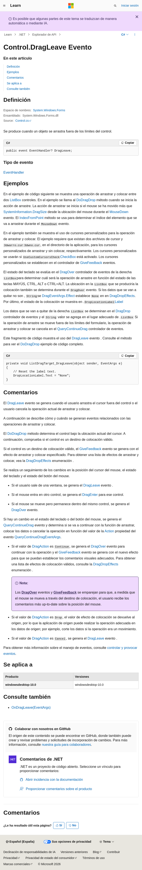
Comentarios (15, 77)
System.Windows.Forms (49, 110)
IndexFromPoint (32, 218)
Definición (13, 66)
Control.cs (22, 120)
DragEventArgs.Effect (58, 296)
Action (109, 531)
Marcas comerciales (16, 864)
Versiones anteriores (74, 852)
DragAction (40, 546)
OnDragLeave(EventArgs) (31, 707)
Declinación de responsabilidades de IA (29, 852)
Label (119, 302)
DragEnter (90, 494)
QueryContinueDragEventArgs (37, 537)
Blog (96, 852)
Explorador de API (44, 34)
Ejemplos (13, 72)
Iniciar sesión (130, 5)
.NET (22, 34)
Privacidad (10, 858)
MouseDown (118, 212)
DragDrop (123, 311)
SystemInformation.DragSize (25, 212)
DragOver (67, 272)
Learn (8, 34)
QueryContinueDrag (72, 329)
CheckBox (68, 257)
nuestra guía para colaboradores (66, 744)
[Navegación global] (4, 6)
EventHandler (13, 172)
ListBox (15, 200)
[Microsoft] (71, 5)
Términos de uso (93, 858)
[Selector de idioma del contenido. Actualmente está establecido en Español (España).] (20, 841)
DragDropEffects (122, 296)
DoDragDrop (85, 200)
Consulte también (18, 89)
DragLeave (80, 338)
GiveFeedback (91, 263)
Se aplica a (14, 83)
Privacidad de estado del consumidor (50, 858)
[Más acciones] (135, 34)
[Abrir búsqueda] (115, 6)
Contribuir (113, 852)
